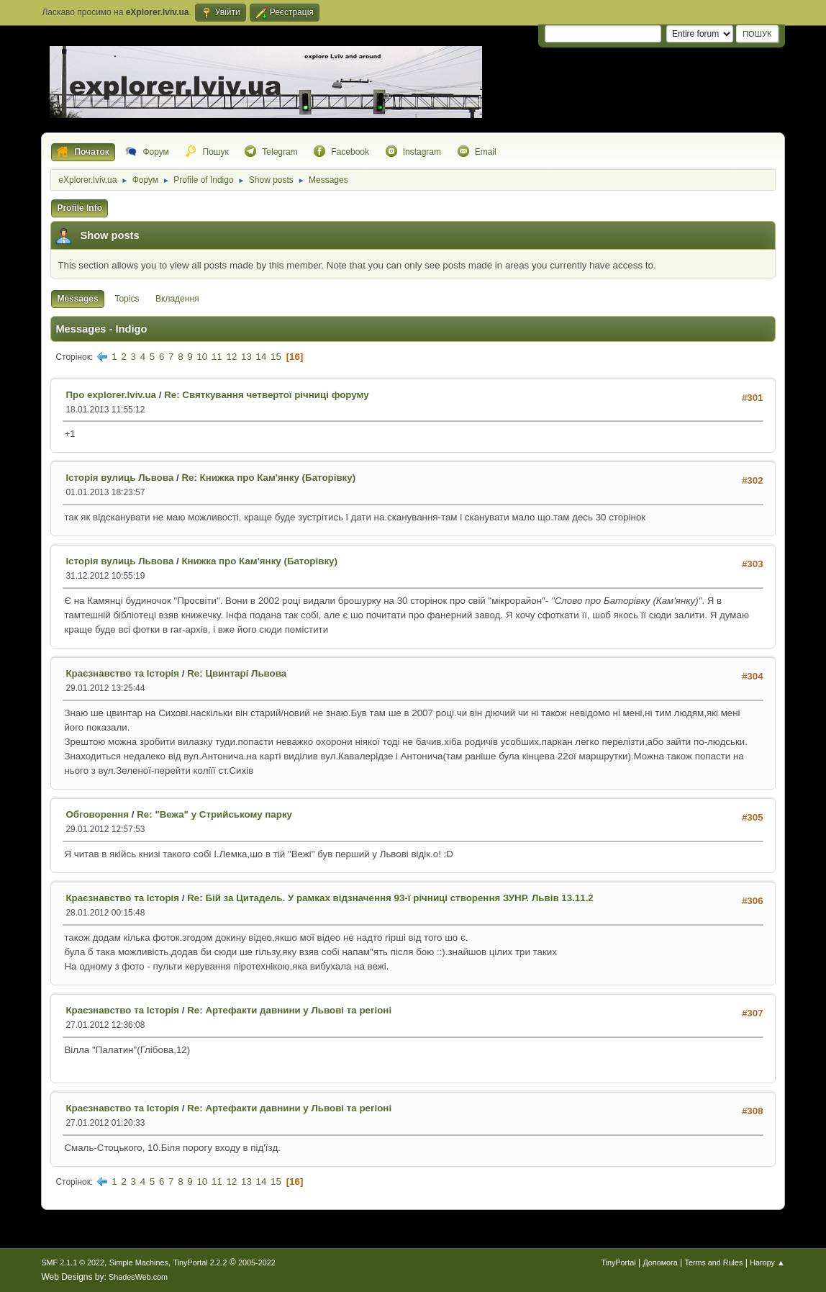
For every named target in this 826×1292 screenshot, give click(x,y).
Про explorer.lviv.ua (110, 394)
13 (246, 356)
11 (217, 356)
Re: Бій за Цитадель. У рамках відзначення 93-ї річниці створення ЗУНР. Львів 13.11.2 (390, 898)
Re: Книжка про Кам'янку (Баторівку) (268, 477)
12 (232, 356)
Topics (126, 299)
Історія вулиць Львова (119, 477)
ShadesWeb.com (138, 1277)
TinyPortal (618, 1262)
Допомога (660, 1262)
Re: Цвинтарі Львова (236, 673)
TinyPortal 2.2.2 (200, 1262)
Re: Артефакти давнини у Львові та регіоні (289, 1010)
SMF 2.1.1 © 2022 (72, 1262)
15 (276, 356)
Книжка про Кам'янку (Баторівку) (259, 561)
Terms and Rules (714, 1262)
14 (261, 356)
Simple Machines (138, 1262)
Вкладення (177, 299)
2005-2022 (257, 1262)
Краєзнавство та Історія (122, 673)
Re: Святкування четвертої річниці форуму (266, 394)
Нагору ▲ (767, 1262)
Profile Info (79, 208)
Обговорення (97, 814)
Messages (77, 299)
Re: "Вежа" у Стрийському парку (214, 814)
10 (201, 356)
